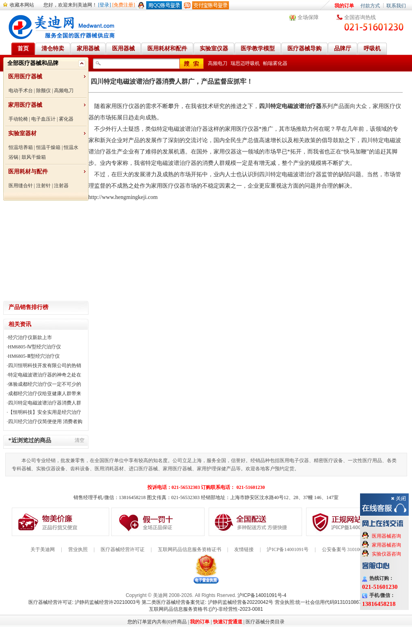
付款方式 (370, 6)
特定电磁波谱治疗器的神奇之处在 (44, 375)
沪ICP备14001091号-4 (261, 595)
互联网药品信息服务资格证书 (189, 549)
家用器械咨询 (386, 545)
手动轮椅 (18, 119)
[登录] (104, 5)
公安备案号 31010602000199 (352, 549)
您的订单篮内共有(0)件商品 (157, 622)
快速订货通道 (227, 622)
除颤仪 (43, 90)
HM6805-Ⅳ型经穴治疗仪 (34, 347)
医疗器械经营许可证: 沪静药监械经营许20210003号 (84, 602)
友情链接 (244, 549)
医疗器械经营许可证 (123, 549)
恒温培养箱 (21, 147)
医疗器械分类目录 (265, 622)
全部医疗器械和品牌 (32, 63)
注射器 (61, 185)
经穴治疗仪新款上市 (30, 337)
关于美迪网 (42, 549)
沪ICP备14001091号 (287, 549)
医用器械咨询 (386, 536)
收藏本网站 (22, 5)
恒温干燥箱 (48, 147)
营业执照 (78, 549)
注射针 (43, 185)
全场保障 (308, 17)
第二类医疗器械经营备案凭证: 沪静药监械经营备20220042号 (207, 602)
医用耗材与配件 (28, 172)
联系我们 (396, 6)
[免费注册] (123, 5)
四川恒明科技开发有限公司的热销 (44, 365)
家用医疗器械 (25, 105)
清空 (79, 440)
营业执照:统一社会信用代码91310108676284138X (329, 602)
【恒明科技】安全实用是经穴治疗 (44, 412)
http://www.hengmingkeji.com (123, 197)
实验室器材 (22, 133)
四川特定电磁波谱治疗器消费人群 (44, 403)
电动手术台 (21, 90)
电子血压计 (43, 119)
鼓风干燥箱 (34, 157)
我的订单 (344, 6)
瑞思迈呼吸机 (245, 63)
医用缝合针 (21, 185)
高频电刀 (63, 90)
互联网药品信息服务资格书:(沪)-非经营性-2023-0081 (206, 609)
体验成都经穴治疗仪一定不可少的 (44, 384)
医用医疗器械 (25, 77)
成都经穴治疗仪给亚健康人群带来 (44, 393)
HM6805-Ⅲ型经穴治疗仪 (34, 356)
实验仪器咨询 (386, 554)
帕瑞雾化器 (275, 63)
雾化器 (66, 119)
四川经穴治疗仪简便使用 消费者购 (45, 421)
